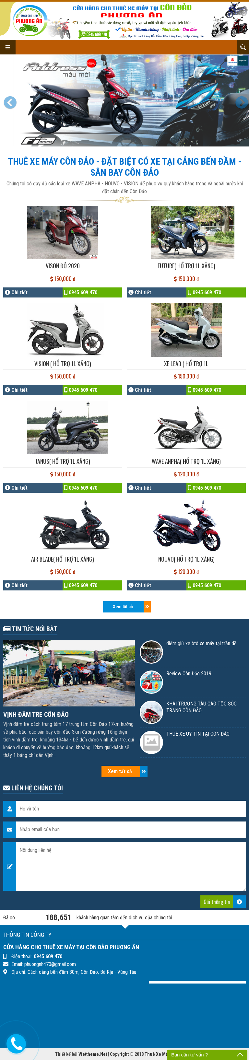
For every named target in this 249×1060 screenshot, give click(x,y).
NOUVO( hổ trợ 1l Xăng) (186, 559)
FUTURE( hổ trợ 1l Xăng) (186, 266)
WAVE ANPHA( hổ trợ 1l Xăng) (186, 461)
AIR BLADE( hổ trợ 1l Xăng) (62, 559)
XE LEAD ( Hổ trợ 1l (186, 363)
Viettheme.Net (92, 1054)
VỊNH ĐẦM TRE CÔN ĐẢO (36, 714)
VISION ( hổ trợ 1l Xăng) (62, 363)
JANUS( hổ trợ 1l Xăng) (62, 461)
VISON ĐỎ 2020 (63, 266)
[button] (11, 100)
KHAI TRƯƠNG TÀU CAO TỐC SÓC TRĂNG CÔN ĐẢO (201, 707)
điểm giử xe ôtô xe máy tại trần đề (201, 643)
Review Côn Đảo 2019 (188, 673)
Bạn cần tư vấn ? (189, 1054)
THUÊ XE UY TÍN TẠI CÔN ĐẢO (198, 734)
